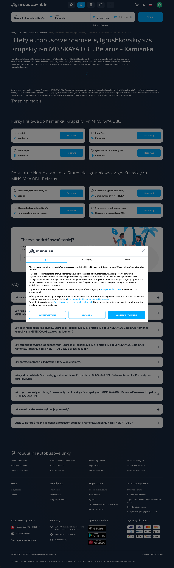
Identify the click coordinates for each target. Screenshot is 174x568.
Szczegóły (87, 259)
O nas (127, 259)
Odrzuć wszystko (47, 314)
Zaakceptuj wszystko (126, 314)
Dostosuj (86, 314)
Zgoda (46, 259)
